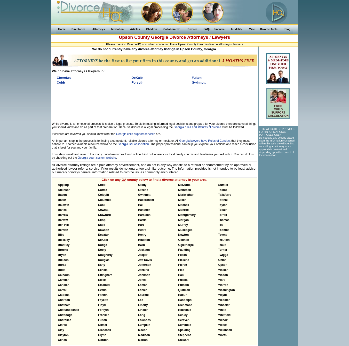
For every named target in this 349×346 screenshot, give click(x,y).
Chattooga (65, 315)
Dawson (103, 230)
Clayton (63, 335)
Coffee (102, 190)
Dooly (102, 250)
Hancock (144, 210)
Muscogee (185, 230)
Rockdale (184, 310)
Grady (142, 185)
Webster (224, 300)
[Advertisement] (154, 103)
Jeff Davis (145, 260)
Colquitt (103, 195)
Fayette (103, 300)
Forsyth (103, 310)
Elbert (102, 280)
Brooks (63, 250)
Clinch (62, 340)
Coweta (103, 210)
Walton (223, 275)
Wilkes (223, 325)
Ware (221, 280)
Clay (61, 330)
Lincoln (143, 310)
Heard (142, 230)
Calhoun (64, 275)
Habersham (146, 200)
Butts (61, 270)
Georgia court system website (97, 157)
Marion (143, 340)
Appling (63, 185)
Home (62, 29)
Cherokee (64, 320)
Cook (101, 205)
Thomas (224, 220)
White (222, 310)
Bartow (63, 220)
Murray (183, 225)
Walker (223, 270)
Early (101, 265)
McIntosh (184, 190)
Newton (183, 234)
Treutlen (224, 240)
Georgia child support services (135, 134)
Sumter (223, 185)
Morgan (183, 220)
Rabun (182, 295)
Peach (182, 255)
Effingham (105, 275)
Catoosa (63, 295)
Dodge (102, 245)
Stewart (183, 340)
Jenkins (143, 270)
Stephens (184, 335)
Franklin (103, 315)
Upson (222, 265)
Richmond (185, 305)
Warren (223, 285)
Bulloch (63, 260)
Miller (182, 200)
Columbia (104, 200)
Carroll (62, 290)
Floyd (102, 305)
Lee (140, 300)
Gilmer (102, 325)
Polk (181, 275)
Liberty (143, 305)
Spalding (184, 330)
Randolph (184, 300)
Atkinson (64, 190)
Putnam (183, 285)
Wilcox (223, 320)
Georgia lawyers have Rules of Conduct (204, 140)
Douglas (103, 260)
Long (141, 315)
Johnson (144, 275)
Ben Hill (63, 225)
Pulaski (183, 280)
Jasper (143, 255)
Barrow (63, 215)
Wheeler (224, 305)
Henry (142, 234)
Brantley (64, 245)
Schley (183, 315)
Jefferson (144, 265)
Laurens (144, 295)
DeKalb (103, 240)
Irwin (141, 245)
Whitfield (224, 315)
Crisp (101, 220)
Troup (222, 245)
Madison (144, 335)
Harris (142, 220)
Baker (62, 200)
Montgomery (187, 215)
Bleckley (64, 240)
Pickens (183, 260)
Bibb (61, 234)
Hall (140, 205)
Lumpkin (144, 325)
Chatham (64, 305)
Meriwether (185, 195)
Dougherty (105, 255)
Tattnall (223, 200)
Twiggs (223, 255)
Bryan (62, 255)
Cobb (101, 185)
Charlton (64, 300)
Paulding (184, 250)
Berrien (63, 230)
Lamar (142, 285)
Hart (141, 225)
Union (222, 260)
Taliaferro (224, 195)
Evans (102, 290)
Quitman (184, 290)
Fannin (102, 295)
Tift (220, 225)
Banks (62, 210)
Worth (222, 335)
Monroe (183, 210)
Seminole (184, 325)
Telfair (222, 210)
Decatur (103, 234)
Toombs (224, 230)
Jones (142, 280)
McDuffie (184, 185)
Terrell (222, 215)
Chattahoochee (68, 310)
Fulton (102, 320)
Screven (184, 320)
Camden (63, 280)
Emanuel (104, 285)
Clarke (62, 325)
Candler (63, 285)
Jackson (144, 250)
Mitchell (183, 205)
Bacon (62, 195)
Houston (144, 240)
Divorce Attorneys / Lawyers (199, 37)
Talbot (222, 190)
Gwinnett (144, 195)
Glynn (102, 335)
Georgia (159, 37)
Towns (222, 234)
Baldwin (63, 205)
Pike (181, 270)
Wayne (223, 295)
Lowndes (144, 320)
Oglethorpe (186, 245)
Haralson (144, 215)
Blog (287, 29)
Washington (226, 290)
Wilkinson (225, 330)
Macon (142, 330)
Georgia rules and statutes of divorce (197, 127)
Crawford (104, 215)
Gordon (103, 340)
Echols (102, 270)
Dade (101, 225)
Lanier (142, 290)
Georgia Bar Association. (134, 144)
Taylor (222, 205)
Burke (62, 265)
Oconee (183, 240)
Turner (222, 250)
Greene (143, 190)
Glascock (104, 330)
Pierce (182, 265)
